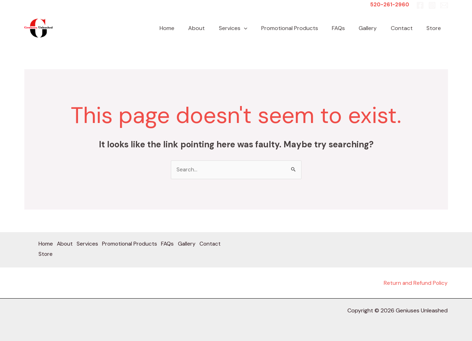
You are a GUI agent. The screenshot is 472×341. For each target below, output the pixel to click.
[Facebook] (420, 5)
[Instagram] (432, 5)
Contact (406, 28)
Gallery (374, 28)
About (213, 28)
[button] (258, 28)
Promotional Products (301, 28)
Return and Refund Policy (415, 283)
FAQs (347, 28)
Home (186, 28)
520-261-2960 (389, 4)
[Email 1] (444, 5)
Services (247, 28)
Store (435, 28)
